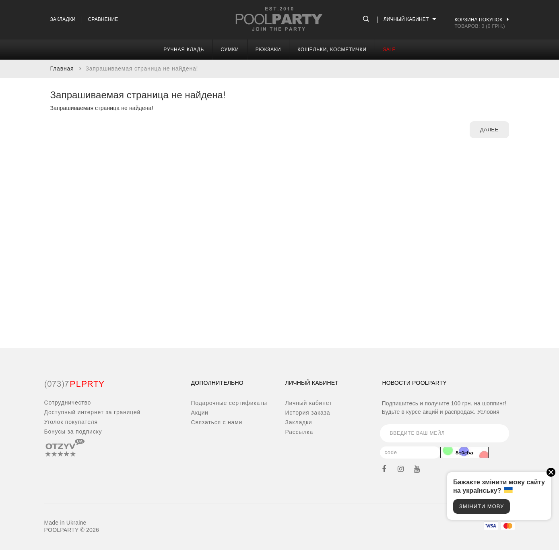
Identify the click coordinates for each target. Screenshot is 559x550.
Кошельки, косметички (332, 49)
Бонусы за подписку (73, 431)
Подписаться (496, 433)
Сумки (230, 49)
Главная (62, 68)
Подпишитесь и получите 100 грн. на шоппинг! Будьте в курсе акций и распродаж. (444, 407)
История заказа (307, 412)
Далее (489, 130)
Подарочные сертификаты (229, 403)
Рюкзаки (268, 49)
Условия (488, 412)
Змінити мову (481, 506)
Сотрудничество (67, 402)
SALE (389, 49)
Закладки (63, 19)
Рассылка (299, 432)
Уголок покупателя (71, 422)
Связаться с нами (217, 422)
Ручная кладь (183, 49)
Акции (199, 412)
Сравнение (103, 19)
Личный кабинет (308, 403)
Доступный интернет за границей (92, 412)
